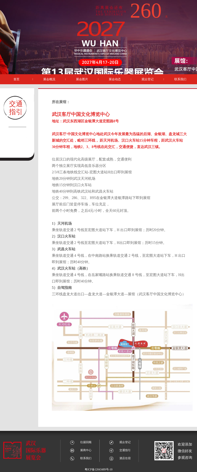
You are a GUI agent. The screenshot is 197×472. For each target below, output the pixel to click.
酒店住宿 (120, 458)
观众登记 (120, 442)
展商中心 (80, 450)
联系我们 (80, 458)
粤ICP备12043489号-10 (98, 469)
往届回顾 (80, 442)
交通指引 (120, 450)
